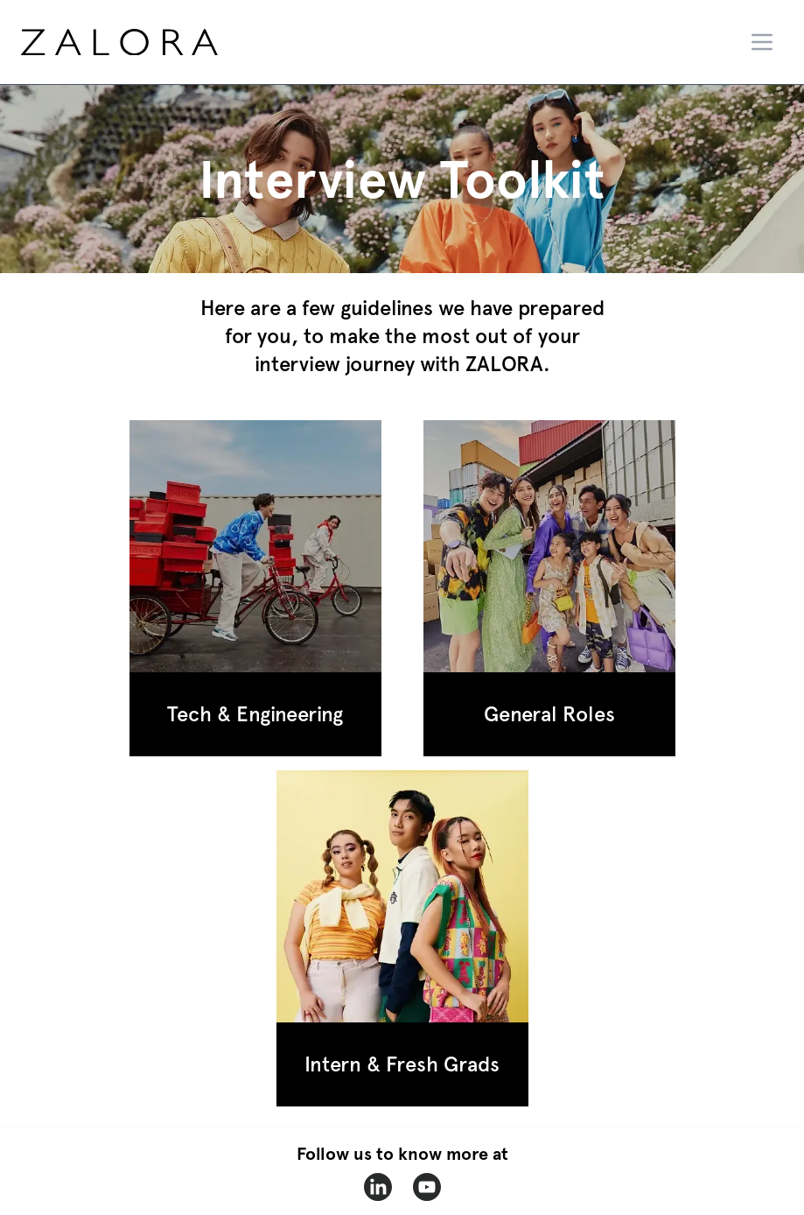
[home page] (152, 42)
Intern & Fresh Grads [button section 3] (402, 1064)
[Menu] (762, 42)
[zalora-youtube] (427, 1187)
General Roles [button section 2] (549, 714)
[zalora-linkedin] (378, 1187)
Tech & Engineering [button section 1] (255, 714)
